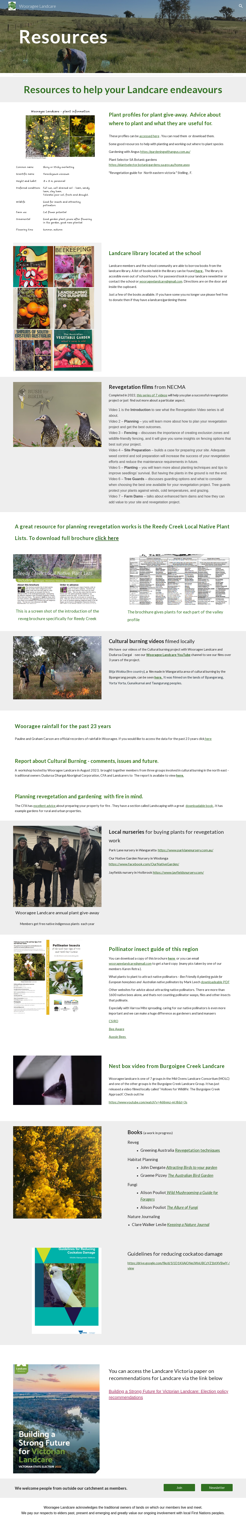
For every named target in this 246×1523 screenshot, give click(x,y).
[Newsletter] (216, 1488)
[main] (76, 36)
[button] (241, 6)
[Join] (179, 1488)
